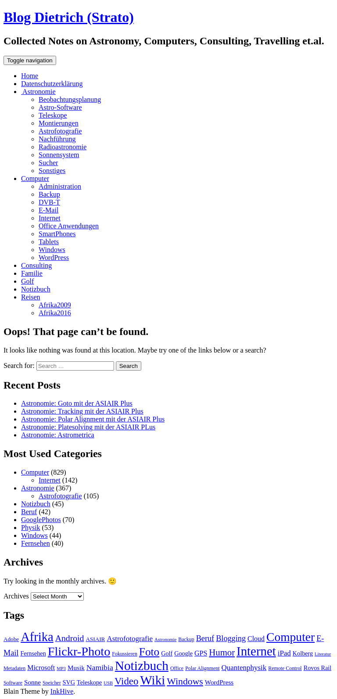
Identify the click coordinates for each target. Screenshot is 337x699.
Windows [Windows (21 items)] (185, 681)
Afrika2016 (55, 313)
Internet (50, 218)
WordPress (54, 257)
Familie (32, 273)
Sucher (48, 162)
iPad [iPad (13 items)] (284, 653)
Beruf (29, 511)
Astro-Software (60, 107)
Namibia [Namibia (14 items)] (99, 667)
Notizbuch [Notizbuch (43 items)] (141, 666)
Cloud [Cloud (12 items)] (256, 638)
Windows (52, 249)
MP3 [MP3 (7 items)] (61, 668)
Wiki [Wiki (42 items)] (152, 680)
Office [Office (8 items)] (176, 668)
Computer (35, 178)
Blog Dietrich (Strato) (69, 17)
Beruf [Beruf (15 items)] (205, 638)
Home (29, 75)
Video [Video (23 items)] (126, 681)
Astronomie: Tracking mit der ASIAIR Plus (82, 411)
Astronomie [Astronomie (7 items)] (165, 639)
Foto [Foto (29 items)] (149, 651)
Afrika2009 (55, 305)
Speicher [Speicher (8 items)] (52, 683)
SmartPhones (57, 234)
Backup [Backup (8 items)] (186, 639)
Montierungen (59, 123)
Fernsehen (35, 543)
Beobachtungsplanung (70, 99)
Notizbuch (35, 289)
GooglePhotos (41, 519)
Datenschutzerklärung (51, 83)
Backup (49, 194)
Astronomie (38, 91)
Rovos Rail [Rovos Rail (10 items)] (317, 667)
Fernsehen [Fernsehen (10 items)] (33, 653)
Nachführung (57, 139)
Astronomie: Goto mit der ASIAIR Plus (77, 403)
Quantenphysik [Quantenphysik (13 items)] (244, 667)
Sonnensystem (59, 155)
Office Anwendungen (69, 226)
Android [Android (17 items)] (69, 638)
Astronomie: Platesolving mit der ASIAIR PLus (88, 427)
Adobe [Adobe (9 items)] (11, 639)
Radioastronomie (62, 147)
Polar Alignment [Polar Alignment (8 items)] (202, 668)
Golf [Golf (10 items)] (166, 653)
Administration (60, 186)
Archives (16, 596)
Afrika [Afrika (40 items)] (37, 637)
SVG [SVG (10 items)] (69, 682)
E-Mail (48, 210)
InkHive (61, 691)
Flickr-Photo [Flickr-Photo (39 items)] (79, 651)
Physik (30, 527)
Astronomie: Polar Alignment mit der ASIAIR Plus (93, 419)
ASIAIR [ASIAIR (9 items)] (95, 639)
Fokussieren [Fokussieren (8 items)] (124, 654)
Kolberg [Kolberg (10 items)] (303, 653)
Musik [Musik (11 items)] (76, 667)
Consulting (36, 265)
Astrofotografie (60, 131)
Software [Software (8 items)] (13, 683)
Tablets (49, 241)
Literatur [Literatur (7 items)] (323, 654)
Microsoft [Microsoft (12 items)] (41, 667)
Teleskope (53, 115)
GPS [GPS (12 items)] (200, 653)
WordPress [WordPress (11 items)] (219, 682)
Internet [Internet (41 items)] (256, 651)
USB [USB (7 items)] (108, 683)
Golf (27, 281)
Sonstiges (52, 170)
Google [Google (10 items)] (183, 653)
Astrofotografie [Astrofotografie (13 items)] (130, 638)
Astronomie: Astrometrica (57, 435)
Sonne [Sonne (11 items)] (32, 682)
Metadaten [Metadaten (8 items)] (14, 668)
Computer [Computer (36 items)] (290, 637)
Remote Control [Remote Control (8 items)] (284, 668)
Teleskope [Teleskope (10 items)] (89, 682)
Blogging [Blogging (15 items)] (231, 638)
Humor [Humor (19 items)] (222, 652)
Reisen (30, 297)
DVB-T (49, 202)
